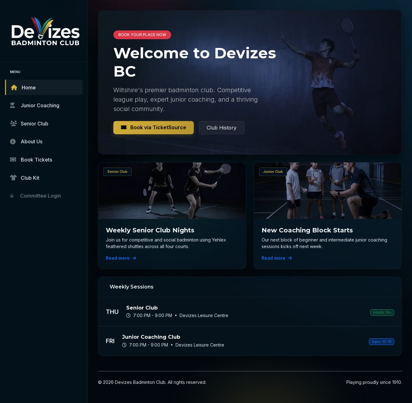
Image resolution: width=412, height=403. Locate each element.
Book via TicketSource (153, 127)
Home (23, 87)
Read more (121, 258)
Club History (221, 128)
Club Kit (24, 178)
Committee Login (35, 196)
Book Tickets (31, 159)
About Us (26, 141)
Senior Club (29, 123)
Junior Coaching (34, 105)
